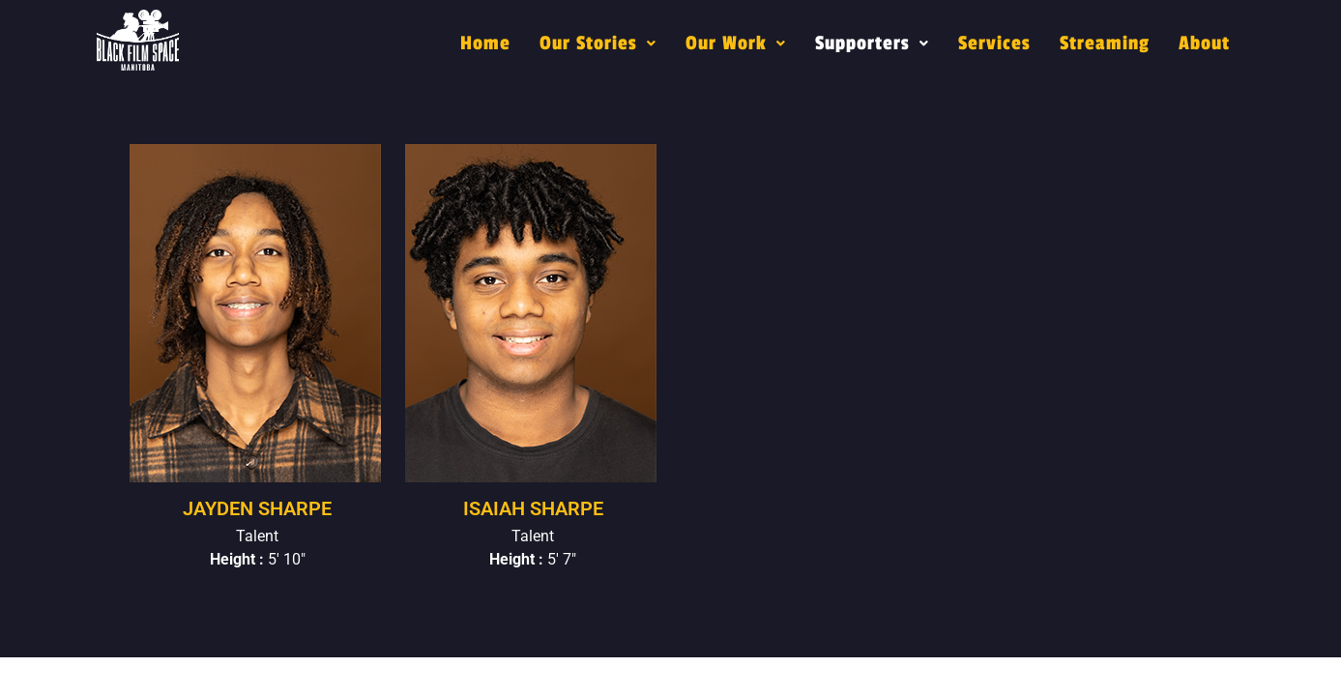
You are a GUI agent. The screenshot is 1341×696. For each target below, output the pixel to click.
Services (994, 43)
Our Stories (597, 43)
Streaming (1105, 43)
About (1204, 43)
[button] (598, 43)
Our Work (735, 43)
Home (485, 43)
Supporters (872, 43)
